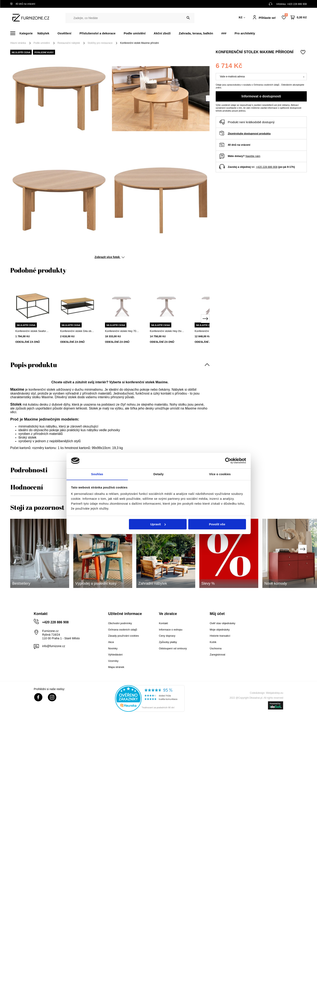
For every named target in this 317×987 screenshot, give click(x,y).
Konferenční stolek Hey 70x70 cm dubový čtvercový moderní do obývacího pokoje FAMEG (122, 331)
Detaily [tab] (158, 474)
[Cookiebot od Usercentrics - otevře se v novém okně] (228, 460)
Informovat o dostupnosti (261, 96)
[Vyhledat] (188, 18)
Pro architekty (245, 33)
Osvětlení (64, 33)
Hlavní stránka (18, 43)
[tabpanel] (32, 316)
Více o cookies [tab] (220, 474)
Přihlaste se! (267, 17)
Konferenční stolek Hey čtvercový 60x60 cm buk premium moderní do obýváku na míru (167, 331)
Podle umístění (135, 33)
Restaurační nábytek (69, 43)
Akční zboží (162, 33)
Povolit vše (217, 524)
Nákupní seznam (286, 14)
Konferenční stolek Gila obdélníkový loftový (77, 331)
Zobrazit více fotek (110, 257)
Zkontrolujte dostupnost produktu (249, 133)
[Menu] (23, 33)
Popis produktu (33, 364)
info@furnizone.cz (53, 646)
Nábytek (43, 33)
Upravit (158, 524)
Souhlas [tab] (97, 474)
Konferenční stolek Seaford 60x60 (32, 331)
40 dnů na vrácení (22, 3)
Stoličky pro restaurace (100, 43)
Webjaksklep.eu (274, 692)
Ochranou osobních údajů (267, 84)
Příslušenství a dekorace (97, 33)
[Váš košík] (299, 17)
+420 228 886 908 (297, 4)
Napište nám (252, 156)
